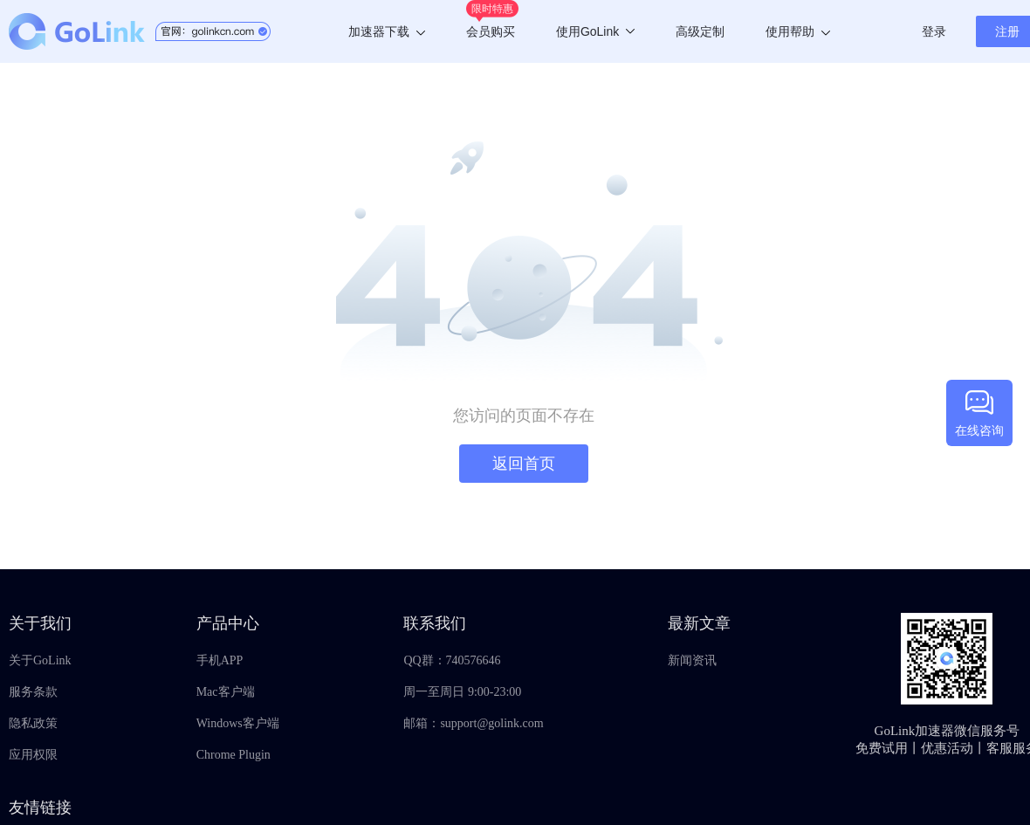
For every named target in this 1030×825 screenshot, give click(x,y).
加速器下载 (386, 31)
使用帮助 (798, 31)
